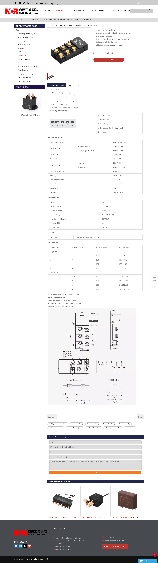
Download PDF (109, 60)
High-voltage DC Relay (25, 77)
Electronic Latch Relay (94, 428)
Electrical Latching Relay (75, 428)
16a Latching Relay (77, 424)
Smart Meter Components (24, 52)
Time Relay (21, 41)
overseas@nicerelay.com (114, 541)
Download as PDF (74, 85)
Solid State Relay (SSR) (25, 37)
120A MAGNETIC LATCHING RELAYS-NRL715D (95, 517)
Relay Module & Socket (25, 44)
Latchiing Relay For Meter (113, 428)
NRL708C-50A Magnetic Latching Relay (125, 517)
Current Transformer (24, 59)
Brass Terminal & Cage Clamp (27, 66)
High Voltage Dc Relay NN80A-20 (29, 115)
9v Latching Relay (124, 424)
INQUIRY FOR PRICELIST (114, 546)
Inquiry (109, 53)
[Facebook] (15, 3)
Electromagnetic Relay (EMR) (27, 34)
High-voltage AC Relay (25, 81)
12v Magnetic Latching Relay (58, 424)
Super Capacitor (23, 70)
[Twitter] (23, 3)
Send (95, 472)
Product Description (56, 85)
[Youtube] (28, 3)
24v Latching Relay (93, 424)
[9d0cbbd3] (30, 533)
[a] (56, 532)
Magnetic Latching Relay (47, 3)
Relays (18, 30)
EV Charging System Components (26, 74)
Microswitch (22, 48)
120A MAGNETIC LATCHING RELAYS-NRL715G (63, 517)
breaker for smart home (56, 428)
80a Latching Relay (109, 424)
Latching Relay (22, 55)
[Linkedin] (19, 3)
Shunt (19, 63)
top (155, 555)
